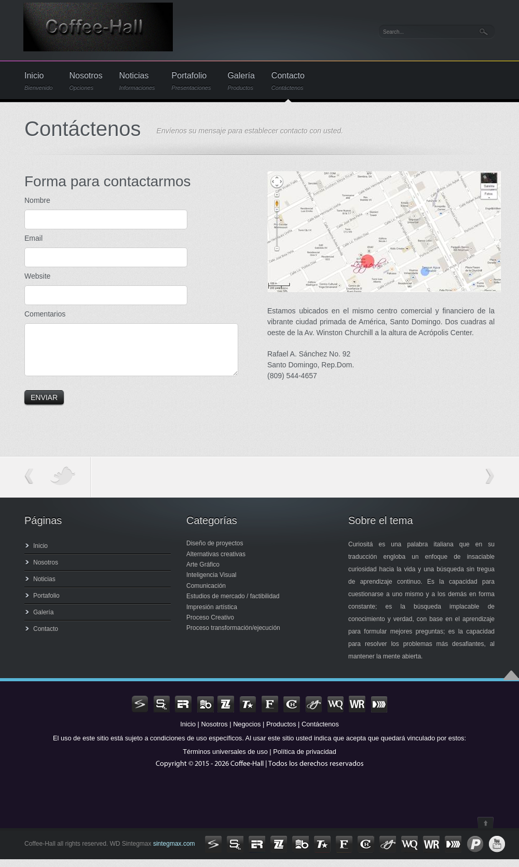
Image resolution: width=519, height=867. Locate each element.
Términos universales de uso (225, 759)
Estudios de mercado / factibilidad (232, 604)
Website (37, 276)
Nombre (37, 200)
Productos (281, 732)
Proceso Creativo (210, 625)
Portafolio (191, 81)
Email (33, 238)
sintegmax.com (173, 851)
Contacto (288, 81)
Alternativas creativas (215, 562)
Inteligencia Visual (211, 582)
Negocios (247, 732)
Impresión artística (211, 614)
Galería (240, 81)
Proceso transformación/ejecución (233, 635)
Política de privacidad (304, 759)
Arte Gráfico (203, 572)
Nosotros (85, 81)
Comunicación (206, 593)
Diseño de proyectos (214, 551)
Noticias (137, 81)
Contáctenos (320, 732)
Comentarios (44, 314)
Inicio (38, 81)
